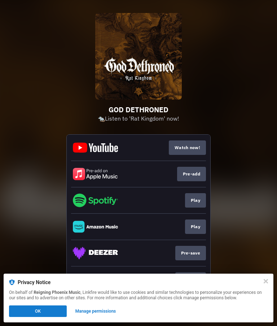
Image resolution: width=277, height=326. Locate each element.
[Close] (266, 281)
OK (38, 311)
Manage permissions (95, 311)
